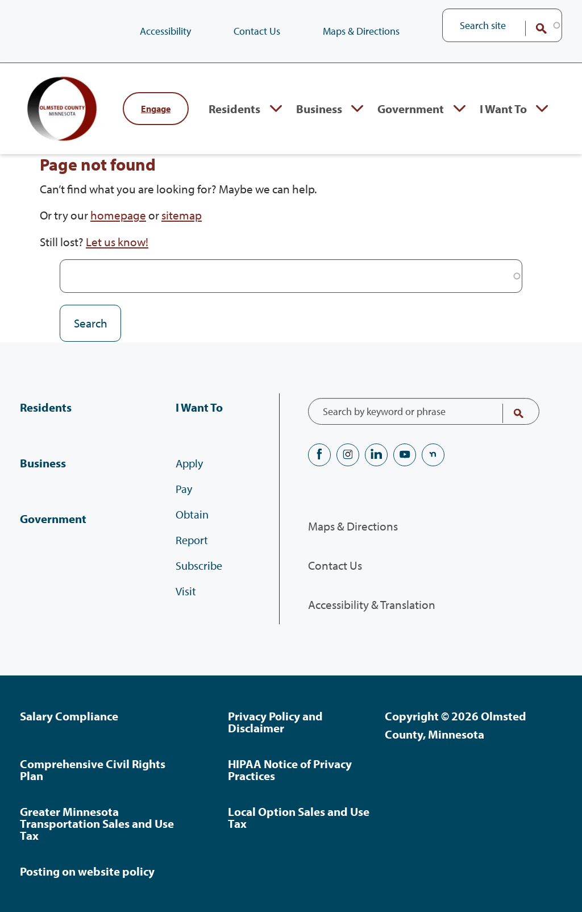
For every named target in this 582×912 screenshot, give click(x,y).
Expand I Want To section (542, 108)
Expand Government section (459, 108)
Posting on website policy (87, 871)
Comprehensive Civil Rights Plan (92, 769)
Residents (46, 407)
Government (53, 518)
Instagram (348, 455)
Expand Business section (357, 108)
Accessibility (165, 31)
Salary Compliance (69, 715)
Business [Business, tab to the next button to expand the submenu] (319, 108)
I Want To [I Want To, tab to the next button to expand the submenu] (503, 108)
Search (533, 28)
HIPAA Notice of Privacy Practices (290, 769)
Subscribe (199, 565)
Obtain (192, 514)
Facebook (319, 455)
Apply (189, 463)
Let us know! (117, 241)
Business (43, 462)
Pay (184, 489)
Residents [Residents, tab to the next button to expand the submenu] (234, 108)
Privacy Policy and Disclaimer (275, 721)
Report (192, 540)
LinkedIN (376, 455)
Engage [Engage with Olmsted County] (156, 108)
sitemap (181, 215)
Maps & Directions (361, 31)
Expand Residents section (276, 108)
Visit (186, 591)
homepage (118, 215)
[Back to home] (65, 108)
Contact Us (257, 31)
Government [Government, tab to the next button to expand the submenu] (410, 108)
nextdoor (433, 455)
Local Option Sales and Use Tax (298, 817)
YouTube (405, 455)
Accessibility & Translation (371, 604)
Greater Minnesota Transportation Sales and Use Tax (97, 823)
